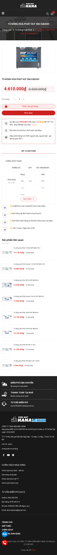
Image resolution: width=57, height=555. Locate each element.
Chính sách (7, 530)
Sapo (34, 550)
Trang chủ (7, 522)
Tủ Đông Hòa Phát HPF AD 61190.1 (25, 345)
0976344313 (24, 122)
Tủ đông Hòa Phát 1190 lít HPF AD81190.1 (27, 248)
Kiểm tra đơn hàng (11, 534)
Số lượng (5, 99)
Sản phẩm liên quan (13, 240)
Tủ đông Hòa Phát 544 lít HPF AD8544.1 (26, 312)
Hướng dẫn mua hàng (10, 449)
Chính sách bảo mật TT (10, 479)
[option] (28, 58)
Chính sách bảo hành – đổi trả (13, 470)
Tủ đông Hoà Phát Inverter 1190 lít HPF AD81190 (29, 264)
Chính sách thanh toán (10, 483)
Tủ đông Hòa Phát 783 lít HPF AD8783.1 (26, 280)
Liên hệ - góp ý (7, 444)
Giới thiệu (6, 526)
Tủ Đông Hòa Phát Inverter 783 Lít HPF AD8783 (29, 296)
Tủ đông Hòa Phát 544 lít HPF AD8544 (26, 329)
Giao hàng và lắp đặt (9, 475)
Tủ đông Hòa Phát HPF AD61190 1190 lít (26, 361)
